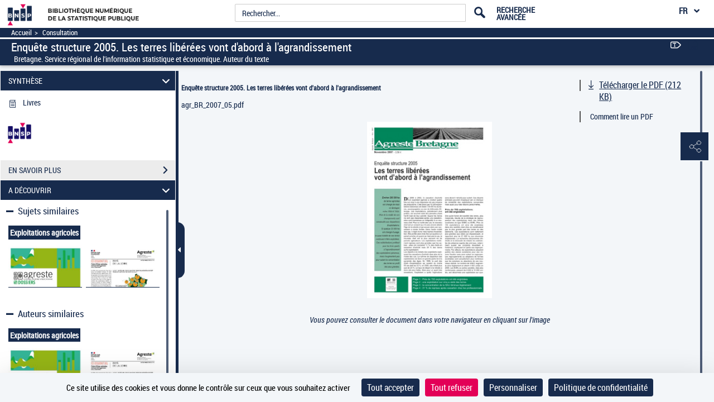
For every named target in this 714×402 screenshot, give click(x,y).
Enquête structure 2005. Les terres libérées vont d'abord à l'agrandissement (281, 87)
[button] (694, 146)
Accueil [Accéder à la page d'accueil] (21, 32)
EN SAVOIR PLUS (91, 170)
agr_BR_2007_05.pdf (212, 104)
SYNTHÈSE (90, 80)
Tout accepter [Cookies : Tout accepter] (390, 387)
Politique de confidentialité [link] (601, 387)
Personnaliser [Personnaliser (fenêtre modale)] (513, 387)
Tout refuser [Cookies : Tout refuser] (451, 387)
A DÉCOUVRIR (90, 190)
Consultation (60, 32)
